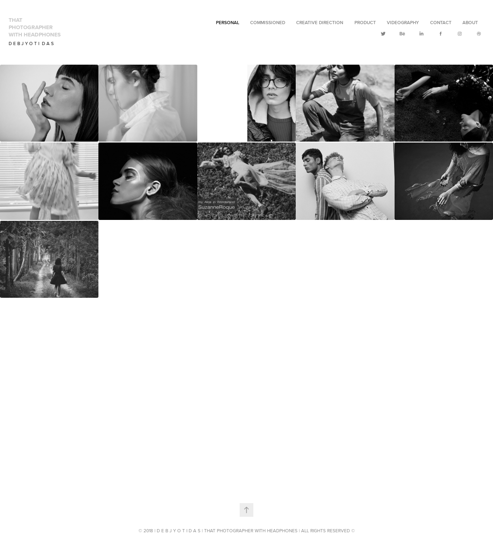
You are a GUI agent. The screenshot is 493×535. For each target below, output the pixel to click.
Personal (227, 22)
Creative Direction (319, 22)
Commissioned (267, 22)
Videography (403, 22)
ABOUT (470, 22)
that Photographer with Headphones (35, 27)
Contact (441, 22)
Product (365, 22)
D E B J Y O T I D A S (31, 43)
